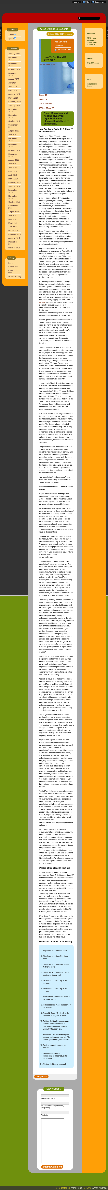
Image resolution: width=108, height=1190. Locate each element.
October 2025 (14, 65)
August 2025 (13, 75)
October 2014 (14, 243)
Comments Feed (64, 45)
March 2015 (13, 226)
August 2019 (13, 126)
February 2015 (14, 230)
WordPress (76, 1188)
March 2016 (13, 174)
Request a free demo (47, 60)
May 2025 (12, 86)
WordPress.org (14, 272)
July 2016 (12, 159)
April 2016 (12, 171)
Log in (77, 2)
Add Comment (61, 37)
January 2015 (14, 234)
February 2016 (14, 178)
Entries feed (13, 262)
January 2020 (14, 101)
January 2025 (14, 90)
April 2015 (12, 222)
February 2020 (14, 97)
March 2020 (13, 93)
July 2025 (12, 78)
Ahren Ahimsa (99, 1188)
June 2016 (12, 163)
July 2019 (12, 130)
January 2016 (14, 182)
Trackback (59, 41)
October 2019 (14, 117)
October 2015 (14, 198)
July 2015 (12, 211)
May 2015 (12, 219)
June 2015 (12, 215)
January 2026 (14, 49)
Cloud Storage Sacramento (54, 24)
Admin (11, 30)
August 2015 (13, 207)
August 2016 (13, 156)
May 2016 (12, 167)
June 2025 (12, 82)
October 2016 (14, 146)
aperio (11, 34)
